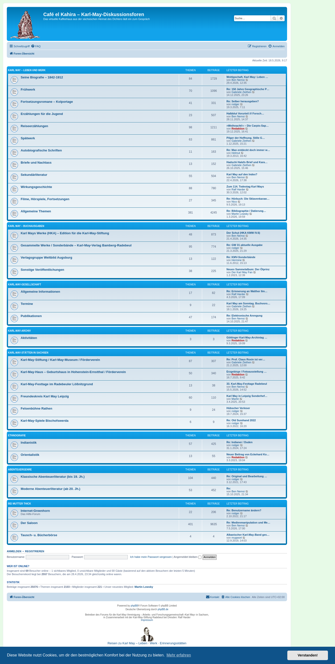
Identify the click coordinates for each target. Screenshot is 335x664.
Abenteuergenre (20, 469)
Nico (234, 201)
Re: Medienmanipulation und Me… (248, 522)
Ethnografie (17, 435)
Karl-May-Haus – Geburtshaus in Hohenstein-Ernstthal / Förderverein (73, 372)
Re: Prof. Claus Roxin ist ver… (245, 359)
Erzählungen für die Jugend (42, 114)
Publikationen (31, 316)
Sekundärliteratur (34, 175)
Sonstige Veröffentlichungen (42, 269)
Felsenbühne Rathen (36, 408)
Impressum (147, 620)
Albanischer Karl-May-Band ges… (248, 534)
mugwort (237, 537)
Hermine (237, 260)
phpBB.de (163, 609)
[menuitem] (36, 46)
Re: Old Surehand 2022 (241, 420)
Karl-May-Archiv (19, 330)
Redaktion (238, 128)
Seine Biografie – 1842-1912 (42, 77)
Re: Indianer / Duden (239, 442)
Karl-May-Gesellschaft (24, 284)
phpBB (134, 605)
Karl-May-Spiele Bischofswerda (44, 420)
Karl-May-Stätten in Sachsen (28, 352)
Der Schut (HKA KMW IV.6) (243, 232)
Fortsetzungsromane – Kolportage (47, 101)
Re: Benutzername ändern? (243, 510)
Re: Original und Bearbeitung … (246, 476)
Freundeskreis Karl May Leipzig (45, 396)
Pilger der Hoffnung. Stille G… (245, 137)
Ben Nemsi (238, 79)
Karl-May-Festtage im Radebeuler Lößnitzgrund (57, 384)
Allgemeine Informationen (40, 291)
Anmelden (14, 551)
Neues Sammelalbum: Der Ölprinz (248, 269)
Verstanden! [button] (308, 655)
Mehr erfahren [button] (178, 655)
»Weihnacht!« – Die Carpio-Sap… (247, 125)
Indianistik (28, 442)
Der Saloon (29, 523)
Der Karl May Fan (242, 272)
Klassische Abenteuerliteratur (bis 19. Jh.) (53, 476)
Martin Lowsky (240, 213)
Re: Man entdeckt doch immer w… (248, 150)
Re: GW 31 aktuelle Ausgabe (244, 244)
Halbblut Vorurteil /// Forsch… (245, 113)
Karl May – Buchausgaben (26, 226)
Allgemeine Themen (36, 211)
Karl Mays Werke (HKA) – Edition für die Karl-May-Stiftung (65, 233)
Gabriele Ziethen (241, 92)
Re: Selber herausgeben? (242, 101)
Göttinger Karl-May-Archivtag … (246, 337)
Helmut (236, 152)
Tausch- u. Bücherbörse (39, 535)
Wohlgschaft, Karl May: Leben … (247, 76)
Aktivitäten (29, 338)
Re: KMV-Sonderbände (240, 257)
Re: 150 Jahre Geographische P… (247, 89)
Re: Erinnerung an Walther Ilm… (246, 291)
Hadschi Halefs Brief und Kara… (247, 162)
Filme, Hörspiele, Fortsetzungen (45, 199)
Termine (27, 304)
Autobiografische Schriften (41, 150)
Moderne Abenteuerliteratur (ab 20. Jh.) (50, 489)
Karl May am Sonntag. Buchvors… (248, 303)
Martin (235, 398)
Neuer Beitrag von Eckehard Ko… (247, 454)
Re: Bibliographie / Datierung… (246, 210)
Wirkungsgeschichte (36, 187)
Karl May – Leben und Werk (26, 70)
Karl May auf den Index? (241, 174)
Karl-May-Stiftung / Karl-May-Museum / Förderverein (60, 360)
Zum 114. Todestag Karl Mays (245, 186)
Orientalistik (30, 455)
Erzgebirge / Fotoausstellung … (246, 371)
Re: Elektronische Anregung (244, 315)
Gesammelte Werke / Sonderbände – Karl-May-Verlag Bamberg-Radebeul (76, 245)
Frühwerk (28, 89)
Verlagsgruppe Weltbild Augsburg (46, 257)
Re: (228, 488)
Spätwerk (28, 138)
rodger (235, 104)
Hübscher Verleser (238, 408)
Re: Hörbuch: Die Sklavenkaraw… (248, 198)
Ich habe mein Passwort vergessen (151, 556)
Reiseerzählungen (34, 126)
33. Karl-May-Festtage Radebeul (246, 383)
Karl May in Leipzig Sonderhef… (246, 395)
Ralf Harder (238, 189)
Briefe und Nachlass (36, 162)
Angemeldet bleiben (187, 556)
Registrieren (34, 551)
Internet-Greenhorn (35, 511)
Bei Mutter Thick (19, 503)
